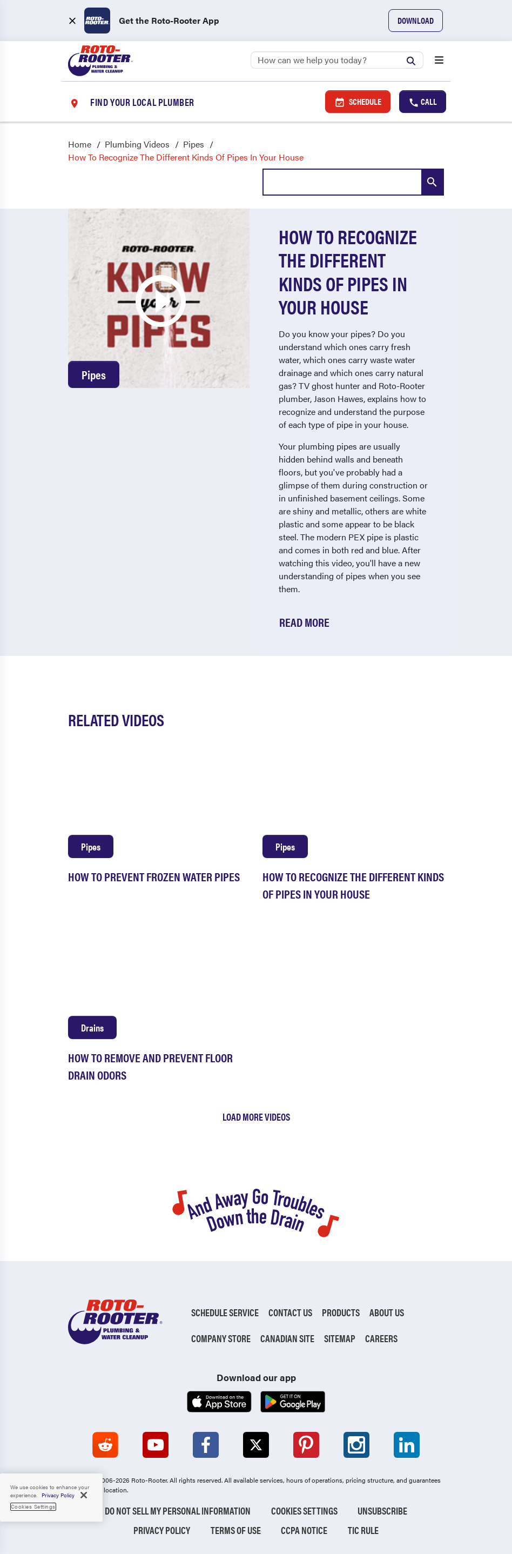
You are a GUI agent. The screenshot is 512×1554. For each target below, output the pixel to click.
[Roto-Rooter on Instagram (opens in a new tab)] (356, 1445)
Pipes (193, 144)
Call (422, 101)
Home (79, 144)
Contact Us (290, 1312)
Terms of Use (236, 1530)
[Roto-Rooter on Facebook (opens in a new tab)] (206, 1445)
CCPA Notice (304, 1530)
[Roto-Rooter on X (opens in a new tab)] (256, 1445)
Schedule (357, 101)
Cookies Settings (304, 1510)
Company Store (221, 1338)
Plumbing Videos (137, 144)
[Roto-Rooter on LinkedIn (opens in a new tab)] (407, 1445)
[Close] (84, 1495)
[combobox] (353, 182)
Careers (381, 1338)
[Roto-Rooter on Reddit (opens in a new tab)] (105, 1445)
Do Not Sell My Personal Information (178, 1510)
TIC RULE (363, 1530)
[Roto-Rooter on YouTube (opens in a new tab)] (156, 1445)
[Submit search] (413, 59)
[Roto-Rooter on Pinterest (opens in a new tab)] (306, 1445)
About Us (386, 1312)
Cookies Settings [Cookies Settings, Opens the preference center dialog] (33, 1506)
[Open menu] (439, 61)
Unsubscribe (382, 1510)
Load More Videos (256, 1116)
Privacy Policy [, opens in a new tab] (58, 1495)
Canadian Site (287, 1338)
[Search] (337, 60)
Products (341, 1312)
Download (416, 20)
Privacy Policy (161, 1530)
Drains (92, 1027)
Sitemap (339, 1338)
